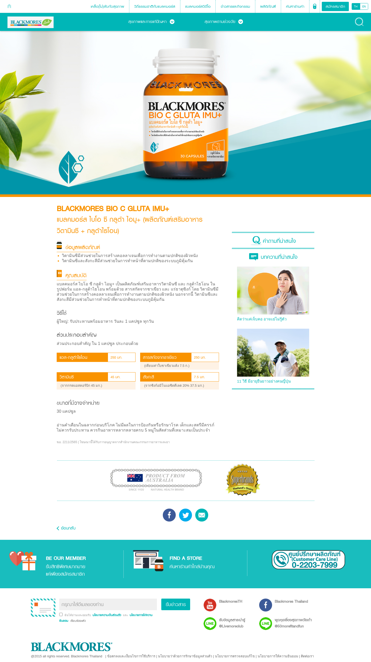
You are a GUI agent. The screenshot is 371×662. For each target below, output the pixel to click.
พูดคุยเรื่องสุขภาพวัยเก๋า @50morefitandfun (293, 622)
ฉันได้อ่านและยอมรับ (78, 615)
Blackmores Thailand (291, 601)
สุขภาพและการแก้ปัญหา (151, 21)
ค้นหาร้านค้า (295, 6)
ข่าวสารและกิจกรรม (235, 6)
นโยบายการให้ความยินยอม (278, 656)
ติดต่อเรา (307, 656)
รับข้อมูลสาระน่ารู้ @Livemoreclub (232, 622)
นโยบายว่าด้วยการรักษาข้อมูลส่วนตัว (185, 656)
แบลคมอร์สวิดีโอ (197, 6)
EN (364, 6)
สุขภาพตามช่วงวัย (224, 21)
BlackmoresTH (230, 601)
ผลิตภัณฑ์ (268, 6)
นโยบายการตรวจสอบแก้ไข (235, 656)
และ (126, 615)
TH (356, 6)
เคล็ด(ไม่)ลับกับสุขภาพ (107, 6)
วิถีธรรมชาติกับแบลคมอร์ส (154, 6)
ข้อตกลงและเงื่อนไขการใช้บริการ (131, 656)
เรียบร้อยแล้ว (77, 620)
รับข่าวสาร (176, 604)
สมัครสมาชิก (335, 6)
